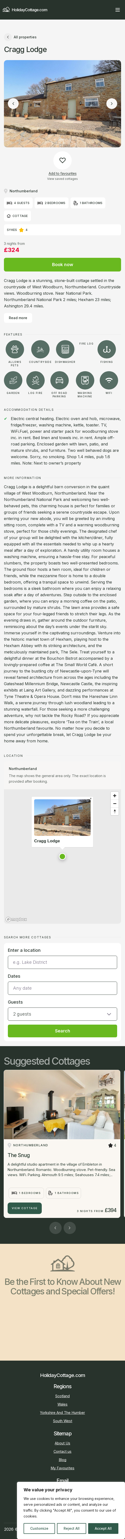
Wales (62, 1404)
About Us (62, 1443)
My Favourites (62, 1468)
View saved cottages (62, 179)
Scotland (62, 1396)
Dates (14, 976)
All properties (20, 37)
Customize (39, 1528)
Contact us (62, 1451)
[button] (62, 856)
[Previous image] (13, 103)
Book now (62, 264)
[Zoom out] (115, 803)
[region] (71, 1510)
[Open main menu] (118, 10)
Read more (18, 318)
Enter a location (24, 950)
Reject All (72, 1528)
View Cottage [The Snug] (25, 1208)
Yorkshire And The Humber (62, 1412)
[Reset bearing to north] (115, 811)
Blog (62, 1460)
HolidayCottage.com (24, 9)
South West (62, 1421)
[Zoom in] (115, 796)
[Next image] (111, 103)
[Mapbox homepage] (16, 919)
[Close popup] (90, 799)
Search (62, 1030)
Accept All (103, 1528)
